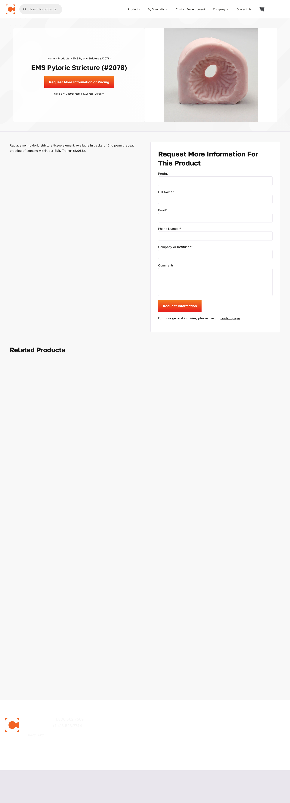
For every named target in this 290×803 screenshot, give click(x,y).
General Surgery (94, 93)
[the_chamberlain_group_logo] (10, 6)
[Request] (79, 82)
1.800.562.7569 (70, 719)
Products (63, 58)
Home (51, 58)
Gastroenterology (75, 93)
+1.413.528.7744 (67, 725)
